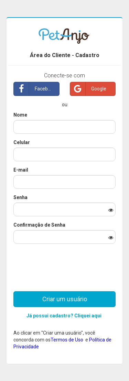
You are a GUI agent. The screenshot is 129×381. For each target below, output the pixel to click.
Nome (20, 115)
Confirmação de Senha (39, 225)
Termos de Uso (67, 339)
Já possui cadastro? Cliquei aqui (63, 315)
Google (88, 89)
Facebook (35, 89)
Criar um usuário (64, 299)
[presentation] (64, 262)
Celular (21, 142)
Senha (20, 197)
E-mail (20, 170)
